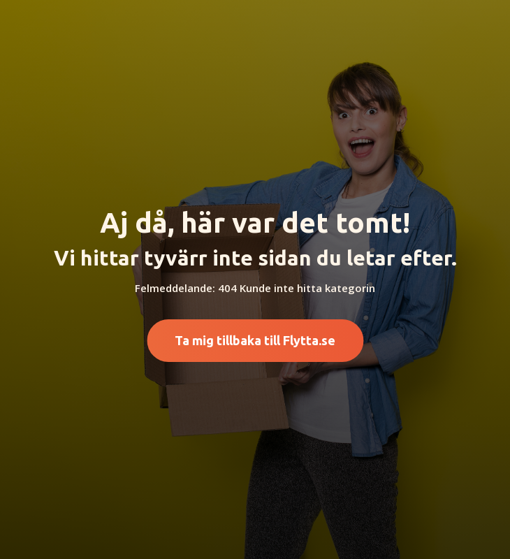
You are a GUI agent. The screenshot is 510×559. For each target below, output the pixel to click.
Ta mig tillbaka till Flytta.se (255, 340)
